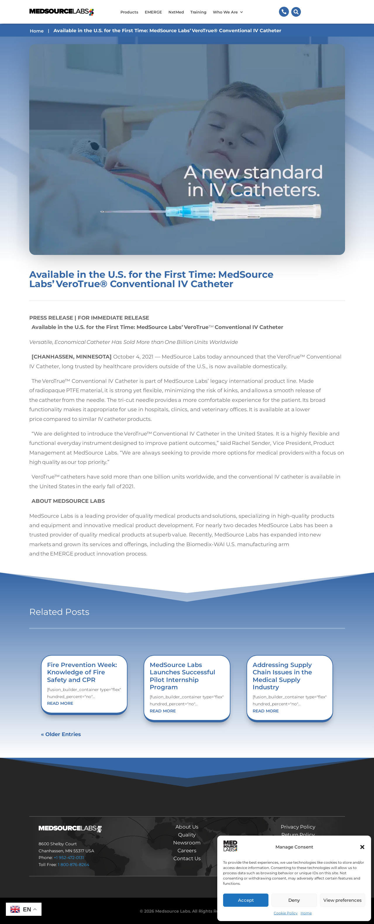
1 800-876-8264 (73, 864)
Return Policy (298, 835)
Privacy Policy (298, 827)
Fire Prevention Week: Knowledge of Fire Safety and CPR (82, 672)
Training (198, 12)
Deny (294, 900)
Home (306, 913)
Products (129, 12)
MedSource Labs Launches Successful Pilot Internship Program (182, 676)
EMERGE (153, 12)
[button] (362, 847)
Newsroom (187, 843)
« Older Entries (61, 734)
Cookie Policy (286, 913)
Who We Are (225, 12)
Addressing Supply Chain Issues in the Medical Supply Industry (282, 676)
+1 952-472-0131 (69, 857)
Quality (187, 835)
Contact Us (187, 858)
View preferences (342, 900)
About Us (186, 827)
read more (60, 703)
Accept (246, 900)
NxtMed (176, 12)
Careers (186, 850)
